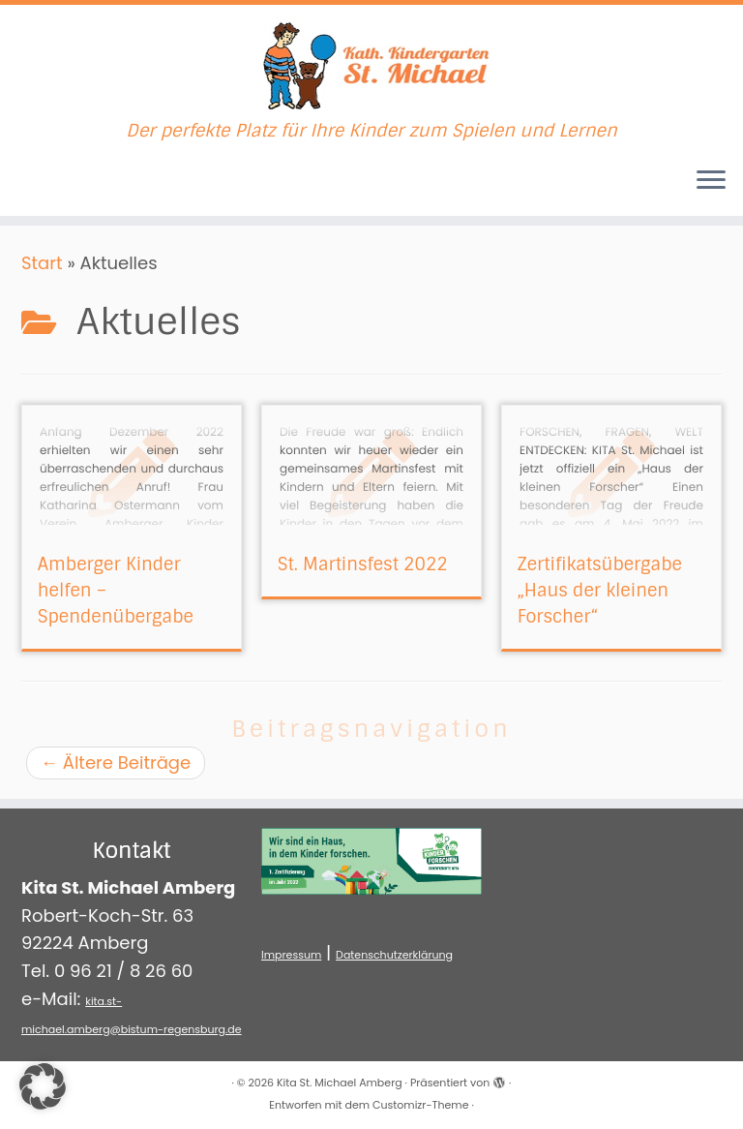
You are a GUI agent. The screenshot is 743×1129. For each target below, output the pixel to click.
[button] (42, 1086)
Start (42, 263)
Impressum (291, 954)
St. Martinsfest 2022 (363, 564)
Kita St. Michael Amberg (339, 1082)
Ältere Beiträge (116, 762)
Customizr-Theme (420, 1105)
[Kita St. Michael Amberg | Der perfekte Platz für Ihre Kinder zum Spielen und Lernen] (371, 63)
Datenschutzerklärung (394, 954)
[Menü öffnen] (711, 181)
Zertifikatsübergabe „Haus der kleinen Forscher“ (600, 590)
